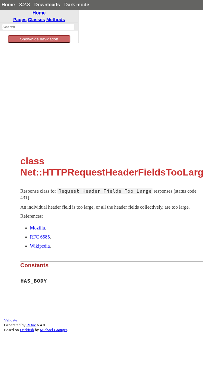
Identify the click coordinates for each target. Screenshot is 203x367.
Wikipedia (40, 245)
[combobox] (38, 27)
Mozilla (37, 227)
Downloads (47, 4)
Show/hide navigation (39, 39)
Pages (20, 19)
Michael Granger (53, 329)
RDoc (31, 325)
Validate (10, 320)
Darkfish (27, 329)
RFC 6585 (40, 236)
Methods (55, 19)
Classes (36, 19)
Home (8, 4)
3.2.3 (24, 4)
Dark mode (76, 4)
